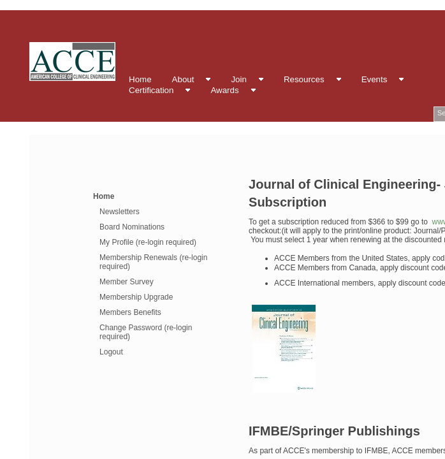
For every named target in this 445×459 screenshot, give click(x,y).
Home (103, 196)
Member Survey (126, 281)
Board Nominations (131, 226)
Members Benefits (130, 312)
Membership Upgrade (136, 297)
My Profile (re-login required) (147, 242)
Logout (111, 351)
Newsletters (119, 211)
